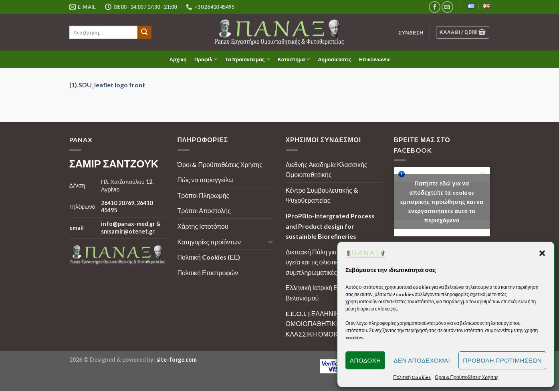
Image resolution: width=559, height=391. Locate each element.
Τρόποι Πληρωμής (204, 195)
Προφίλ (206, 59)
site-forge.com (176, 359)
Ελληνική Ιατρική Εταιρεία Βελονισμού (321, 293)
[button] (542, 253)
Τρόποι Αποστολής (204, 210)
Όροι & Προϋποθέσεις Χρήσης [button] (466, 377)
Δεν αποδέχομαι (422, 360)
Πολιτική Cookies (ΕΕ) (209, 257)
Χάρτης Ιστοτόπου (203, 226)
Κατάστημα (294, 59)
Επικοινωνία (374, 59)
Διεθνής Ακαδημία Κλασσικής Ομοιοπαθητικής (326, 170)
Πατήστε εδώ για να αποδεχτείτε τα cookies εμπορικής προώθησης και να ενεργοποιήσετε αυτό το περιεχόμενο (442, 202)
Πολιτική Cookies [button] (412, 377)
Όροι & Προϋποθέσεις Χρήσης (220, 164)
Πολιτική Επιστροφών (208, 272)
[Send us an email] (447, 7)
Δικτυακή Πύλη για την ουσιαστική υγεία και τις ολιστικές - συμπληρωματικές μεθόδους (332, 262)
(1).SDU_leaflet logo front (107, 85)
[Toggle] (270, 241)
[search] (103, 32)
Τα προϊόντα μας (247, 59)
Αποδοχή (365, 360)
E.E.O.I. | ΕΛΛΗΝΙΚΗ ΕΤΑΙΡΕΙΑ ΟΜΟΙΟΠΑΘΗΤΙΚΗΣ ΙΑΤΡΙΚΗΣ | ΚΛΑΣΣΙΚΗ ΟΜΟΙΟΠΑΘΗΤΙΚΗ (332, 324)
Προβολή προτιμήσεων (502, 360)
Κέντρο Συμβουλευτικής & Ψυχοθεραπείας (322, 195)
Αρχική (178, 59)
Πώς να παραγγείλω (206, 179)
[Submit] (144, 32)
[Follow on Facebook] (434, 7)
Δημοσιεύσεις (334, 59)
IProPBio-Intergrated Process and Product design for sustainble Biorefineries (330, 226)
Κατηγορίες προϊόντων (209, 242)
